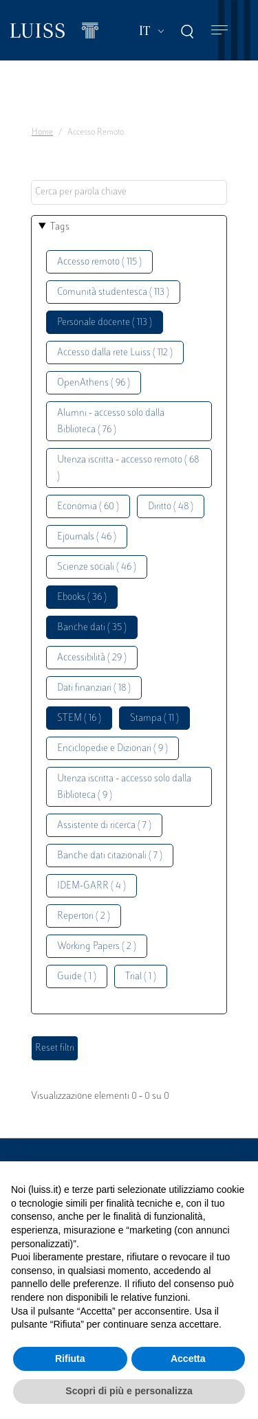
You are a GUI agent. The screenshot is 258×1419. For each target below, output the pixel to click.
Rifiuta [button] (70, 1358)
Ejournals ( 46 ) (86, 537)
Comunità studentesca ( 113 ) (113, 292)
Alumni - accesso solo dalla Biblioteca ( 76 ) (110, 421)
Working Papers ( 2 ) (96, 946)
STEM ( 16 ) (79, 718)
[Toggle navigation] (219, 30)
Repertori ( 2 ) (83, 916)
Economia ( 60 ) (88, 507)
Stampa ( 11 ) (154, 718)
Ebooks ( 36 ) (82, 597)
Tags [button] (59, 227)
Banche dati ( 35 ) (92, 628)
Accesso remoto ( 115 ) (99, 262)
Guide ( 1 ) (76, 977)
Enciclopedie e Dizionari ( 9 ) (112, 749)
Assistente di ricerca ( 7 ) (104, 825)
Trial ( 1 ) (140, 977)
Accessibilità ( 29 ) (92, 658)
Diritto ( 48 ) (170, 507)
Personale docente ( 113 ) (104, 322)
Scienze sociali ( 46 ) (96, 567)
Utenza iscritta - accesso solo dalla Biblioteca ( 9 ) (124, 787)
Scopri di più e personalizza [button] (128, 1390)
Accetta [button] (188, 1358)
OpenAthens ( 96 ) (93, 383)
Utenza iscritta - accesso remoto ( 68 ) (128, 468)
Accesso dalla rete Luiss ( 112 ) (115, 353)
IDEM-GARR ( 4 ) (91, 886)
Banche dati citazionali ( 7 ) (109, 856)
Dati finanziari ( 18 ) (94, 688)
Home (42, 133)
